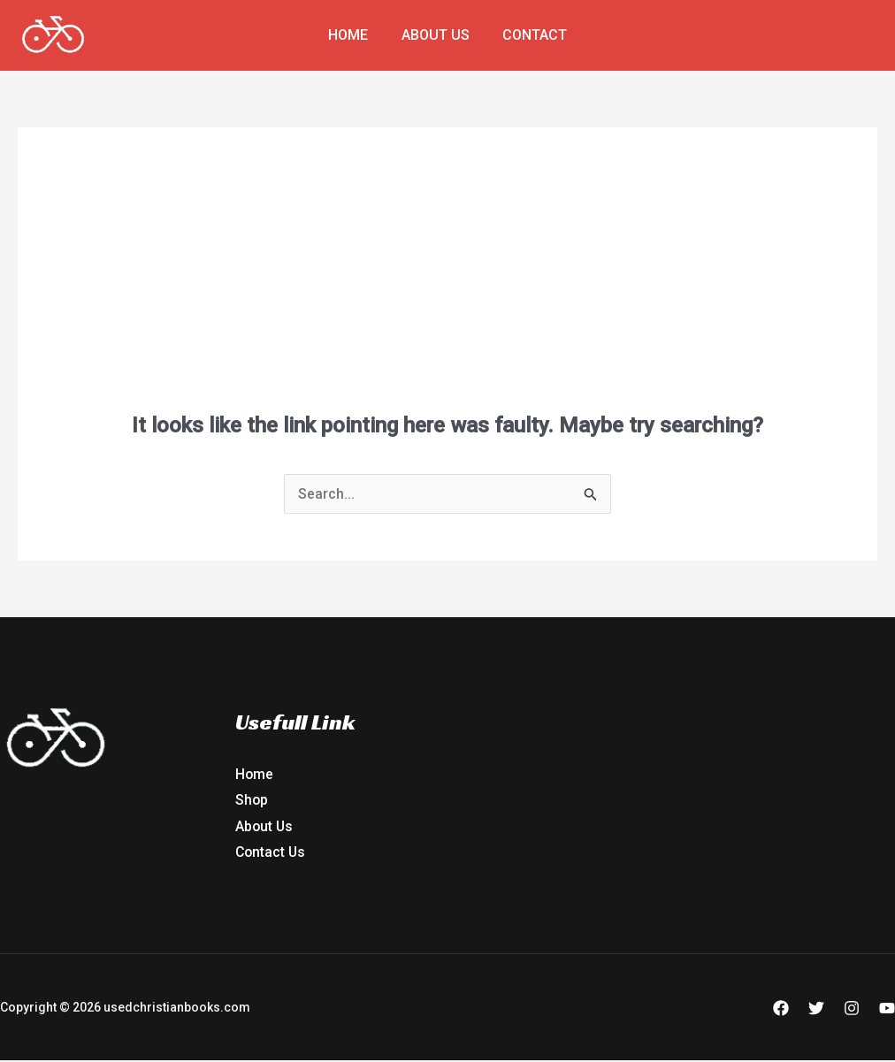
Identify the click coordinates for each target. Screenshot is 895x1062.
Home (353, 35)
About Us (436, 35)
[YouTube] (887, 1010)
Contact (530, 35)
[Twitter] (816, 1010)
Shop (252, 800)
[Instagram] (852, 1010)
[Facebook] (781, 1010)
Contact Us (271, 852)
